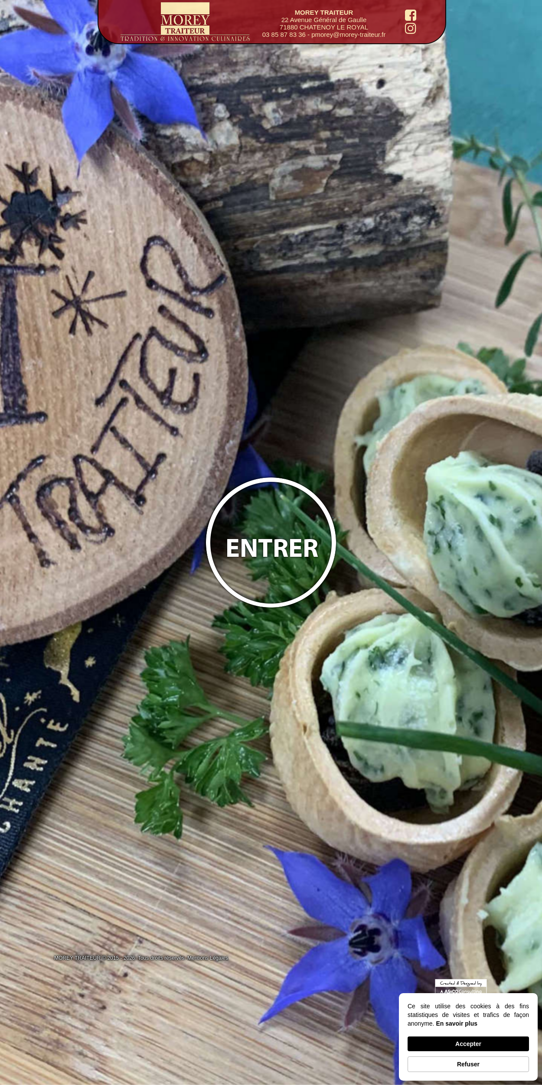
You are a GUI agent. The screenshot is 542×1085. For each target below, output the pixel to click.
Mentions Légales (207, 958)
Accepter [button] (468, 1043)
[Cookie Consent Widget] (468, 1037)
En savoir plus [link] (456, 1023)
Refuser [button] (468, 1064)
